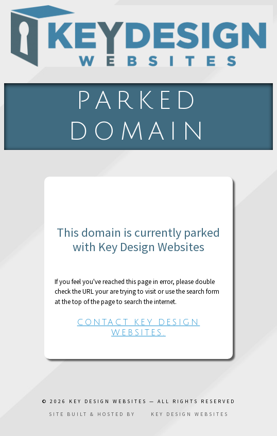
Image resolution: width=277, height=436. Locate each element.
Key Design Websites (108, 401)
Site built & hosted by (139, 414)
